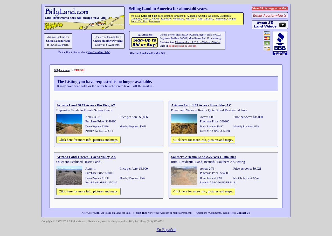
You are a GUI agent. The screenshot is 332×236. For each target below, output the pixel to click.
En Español (165, 229)
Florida (146, 18)
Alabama (192, 15)
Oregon (231, 18)
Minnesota (178, 18)
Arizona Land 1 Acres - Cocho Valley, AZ (86, 157)
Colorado (136, 18)
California (225, 15)
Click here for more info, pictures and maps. (88, 140)
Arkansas (213, 15)
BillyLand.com (62, 70)
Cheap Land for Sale (58, 40)
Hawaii (156, 18)
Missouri (191, 18)
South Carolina (139, 21)
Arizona (202, 15)
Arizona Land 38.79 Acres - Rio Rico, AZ (86, 105)
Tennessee (154, 21)
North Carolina (205, 18)
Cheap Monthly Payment (108, 40)
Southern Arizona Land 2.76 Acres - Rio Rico (203, 157)
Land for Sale (149, 15)
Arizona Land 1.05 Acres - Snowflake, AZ (201, 105)
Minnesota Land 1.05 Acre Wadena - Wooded (197, 42)
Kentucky (166, 18)
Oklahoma (220, 18)
